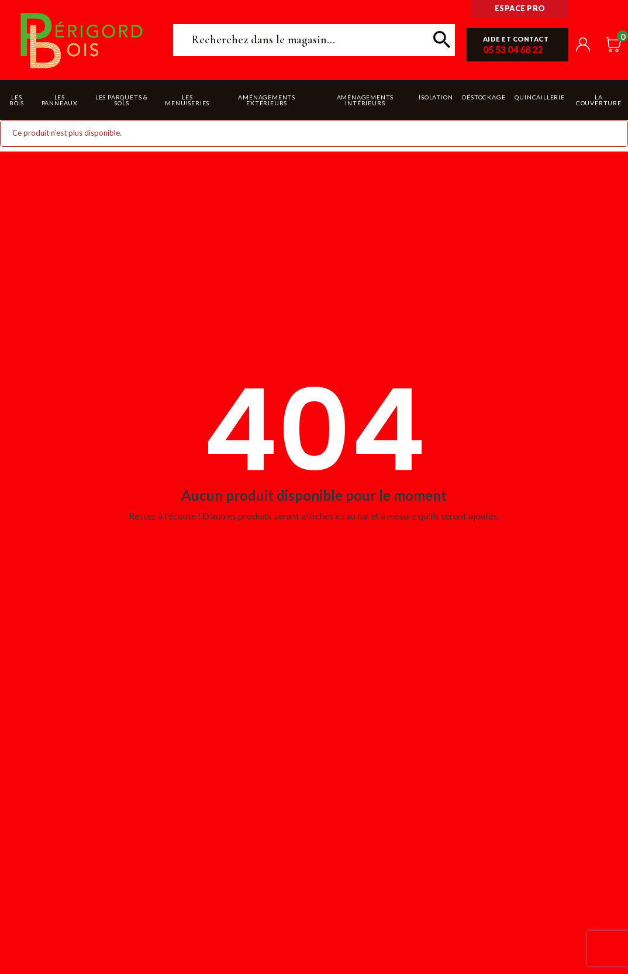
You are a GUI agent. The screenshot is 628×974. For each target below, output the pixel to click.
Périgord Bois (82, 40)
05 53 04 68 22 (513, 49)
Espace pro (520, 8)
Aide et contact (516, 39)
